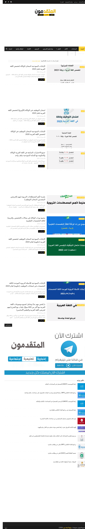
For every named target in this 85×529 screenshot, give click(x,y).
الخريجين (34, 49)
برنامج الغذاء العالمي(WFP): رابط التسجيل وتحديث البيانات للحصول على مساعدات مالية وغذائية (47, 391)
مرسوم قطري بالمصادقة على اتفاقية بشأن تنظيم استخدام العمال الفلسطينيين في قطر (49, 434)
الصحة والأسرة (78, 54)
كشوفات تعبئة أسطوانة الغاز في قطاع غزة (61, 460)
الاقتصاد (26, 49)
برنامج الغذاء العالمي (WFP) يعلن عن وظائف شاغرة (59, 443)
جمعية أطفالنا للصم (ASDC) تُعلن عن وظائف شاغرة (59, 451)
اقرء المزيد (50, 77)
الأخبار (63, 49)
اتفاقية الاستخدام (79, 2)
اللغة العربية (78, 239)
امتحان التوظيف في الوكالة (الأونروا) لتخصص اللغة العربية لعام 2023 (28, 110)
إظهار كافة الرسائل (33, 61)
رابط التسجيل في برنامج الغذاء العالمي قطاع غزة (60, 408)
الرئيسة (79, 49)
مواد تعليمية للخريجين (45, 49)
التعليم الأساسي (78, 197)
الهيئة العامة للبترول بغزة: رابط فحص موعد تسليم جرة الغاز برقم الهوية (54, 425)
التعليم (56, 49)
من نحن (73, 2)
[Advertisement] (42, 30)
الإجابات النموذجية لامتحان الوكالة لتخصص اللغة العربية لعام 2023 (29, 66)
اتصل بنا (59, 2)
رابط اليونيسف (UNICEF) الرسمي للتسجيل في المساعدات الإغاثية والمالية (53, 399)
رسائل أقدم (5, 323)
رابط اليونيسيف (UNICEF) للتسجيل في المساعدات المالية (57, 382)
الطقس (69, 54)
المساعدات (71, 49)
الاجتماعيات (78, 218)
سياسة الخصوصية (66, 2)
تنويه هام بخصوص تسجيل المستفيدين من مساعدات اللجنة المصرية (55, 417)
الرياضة (7, 49)
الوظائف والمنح (16, 49)
